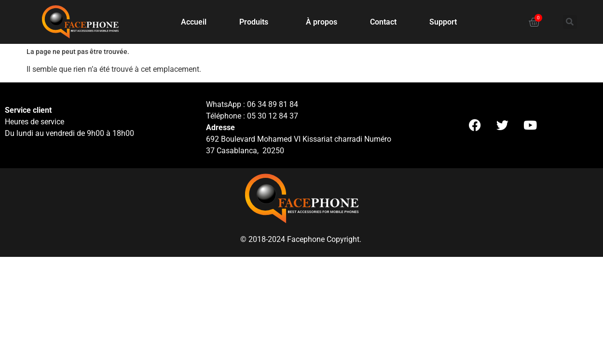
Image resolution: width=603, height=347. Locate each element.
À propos (321, 22)
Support (443, 22)
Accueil (193, 22)
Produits (256, 22)
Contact (383, 22)
